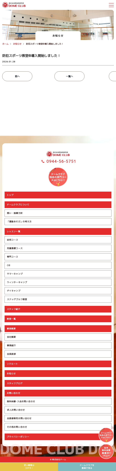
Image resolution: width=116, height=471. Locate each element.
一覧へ (57, 76)
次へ (98, 76)
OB (8, 265)
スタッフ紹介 (13, 309)
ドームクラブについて (18, 204)
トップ (10, 194)
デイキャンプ (13, 291)
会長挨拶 (11, 354)
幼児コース (12, 239)
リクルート (12, 364)
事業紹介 (11, 345)
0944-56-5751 (61, 161)
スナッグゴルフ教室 (17, 299)
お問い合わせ (13, 393)
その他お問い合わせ (17, 427)
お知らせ (11, 374)
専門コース (12, 256)
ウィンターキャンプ (17, 282)
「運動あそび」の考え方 (19, 221)
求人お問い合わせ (16, 410)
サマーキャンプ (15, 273)
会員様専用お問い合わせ (19, 419)
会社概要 (11, 337)
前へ (17, 76)
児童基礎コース (15, 248)
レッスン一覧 (13, 231)
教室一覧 (11, 319)
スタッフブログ (14, 383)
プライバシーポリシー (18, 437)
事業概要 (11, 328)
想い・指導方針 (15, 213)
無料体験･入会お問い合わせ (21, 402)
